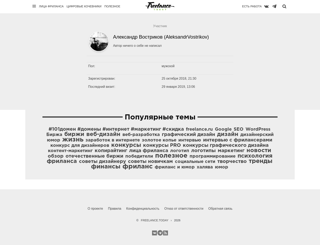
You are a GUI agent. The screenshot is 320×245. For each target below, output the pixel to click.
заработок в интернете (113, 140)
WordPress (258, 129)
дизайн (227, 134)
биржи (74, 134)
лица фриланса (148, 150)
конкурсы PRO (162, 145)
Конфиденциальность (142, 208)
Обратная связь (220, 208)
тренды (260, 161)
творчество (232, 161)
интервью (189, 140)
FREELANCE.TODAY (154, 220)
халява (205, 167)
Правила (114, 208)
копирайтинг (111, 150)
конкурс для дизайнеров (79, 146)
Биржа (54, 135)
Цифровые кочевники (84, 6)
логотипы (203, 150)
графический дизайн (188, 134)
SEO (238, 129)
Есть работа (252, 6)
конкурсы (126, 145)
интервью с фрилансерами (237, 140)
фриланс (137, 166)
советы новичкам (150, 161)
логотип (179, 151)
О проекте (95, 208)
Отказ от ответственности (183, 208)
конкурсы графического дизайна (226, 145)
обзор (55, 156)
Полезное (112, 6)
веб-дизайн (103, 134)
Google (223, 129)
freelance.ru (199, 129)
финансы (105, 166)
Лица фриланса (51, 6)
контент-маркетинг (70, 151)
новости (259, 150)
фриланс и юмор (175, 167)
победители (139, 156)
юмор (221, 167)
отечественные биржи (94, 156)
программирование (213, 156)
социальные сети (195, 162)
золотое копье (159, 140)
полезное (171, 156)
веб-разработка (141, 135)
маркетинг (231, 150)
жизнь (72, 140)
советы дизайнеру (102, 161)
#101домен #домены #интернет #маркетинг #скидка (116, 129)
